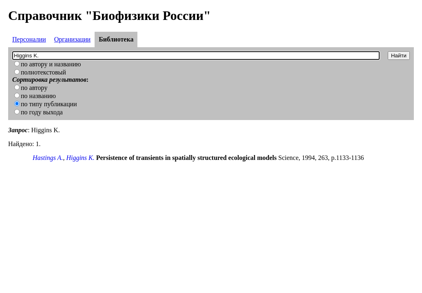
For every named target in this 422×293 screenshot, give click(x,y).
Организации (72, 39)
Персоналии (29, 39)
